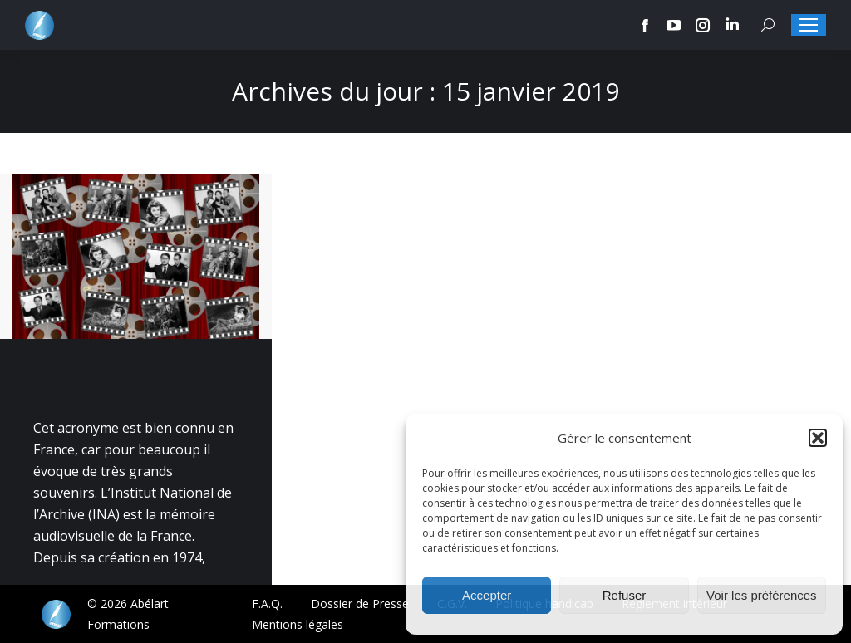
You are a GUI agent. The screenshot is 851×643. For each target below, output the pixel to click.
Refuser (625, 595)
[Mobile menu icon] (808, 25)
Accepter (486, 595)
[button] (817, 437)
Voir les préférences (761, 595)
